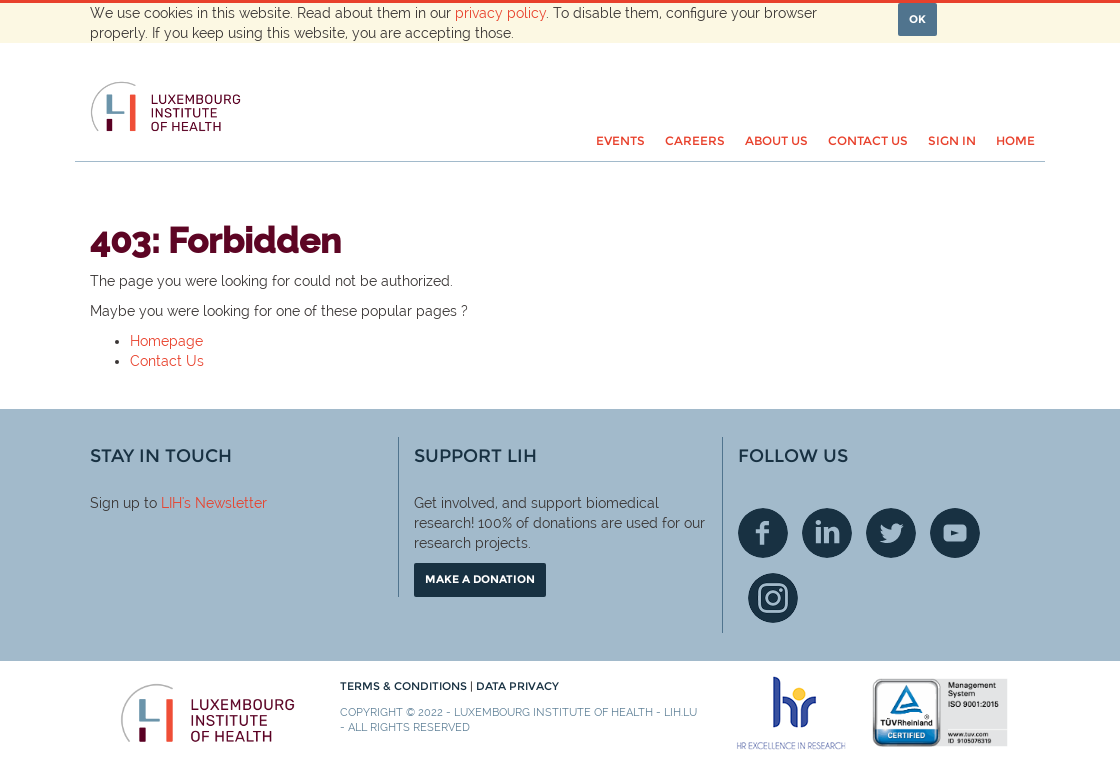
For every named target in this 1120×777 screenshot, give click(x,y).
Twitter (891, 533)
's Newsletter (224, 503)
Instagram (773, 598)
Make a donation (480, 579)
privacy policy (500, 13)
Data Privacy (517, 686)
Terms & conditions (405, 686)
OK (917, 19)
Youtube (955, 533)
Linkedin (827, 533)
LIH (171, 503)
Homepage (166, 341)
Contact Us (167, 361)
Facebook (763, 533)
